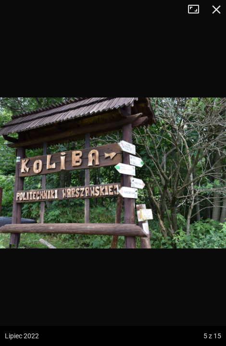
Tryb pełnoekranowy (197, 9)
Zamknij (216, 9)
